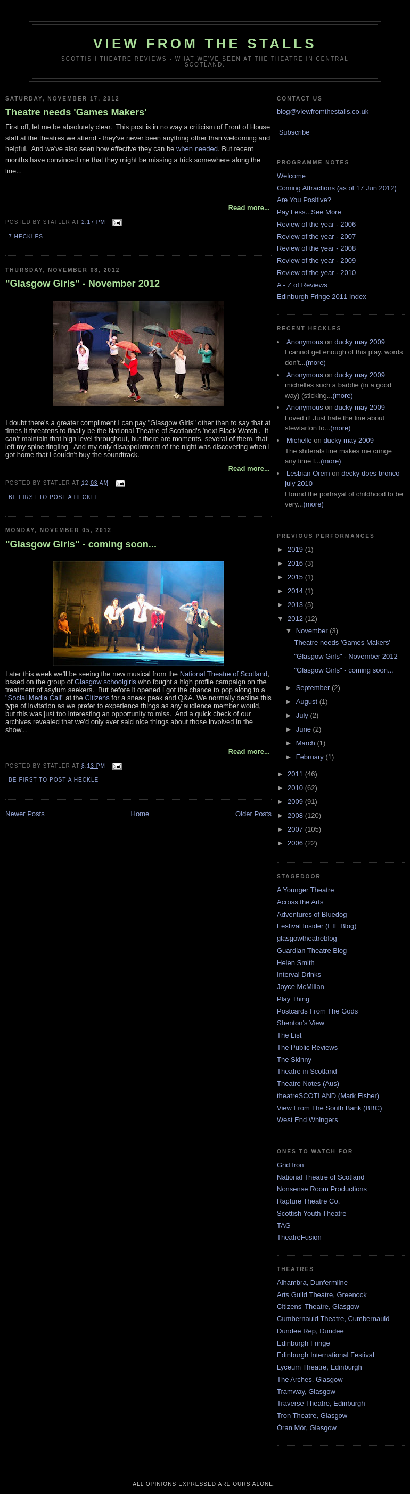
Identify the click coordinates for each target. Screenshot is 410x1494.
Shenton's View (300, 1023)
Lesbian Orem (308, 473)
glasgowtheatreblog (307, 938)
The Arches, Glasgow (310, 1379)
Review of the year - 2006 (316, 224)
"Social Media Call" (34, 698)
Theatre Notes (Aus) (308, 1084)
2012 (296, 618)
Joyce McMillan (300, 987)
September (314, 688)
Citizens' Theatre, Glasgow (318, 1306)
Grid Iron (290, 1165)
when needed (197, 149)
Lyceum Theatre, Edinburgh (319, 1367)
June (304, 729)
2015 (296, 577)
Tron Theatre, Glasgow (312, 1416)
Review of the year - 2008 (316, 248)
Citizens (97, 698)
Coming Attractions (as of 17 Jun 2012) (337, 188)
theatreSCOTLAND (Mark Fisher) (328, 1096)
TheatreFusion (299, 1237)
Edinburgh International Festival (325, 1355)
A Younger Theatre (305, 890)
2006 (296, 843)
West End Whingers (307, 1120)
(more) (316, 363)
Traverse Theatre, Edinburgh (321, 1403)
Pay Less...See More (309, 212)
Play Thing (293, 999)
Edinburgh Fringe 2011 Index (321, 297)
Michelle (299, 440)
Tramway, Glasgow (306, 1392)
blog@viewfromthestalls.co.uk (322, 111)
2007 (296, 829)
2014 (296, 591)
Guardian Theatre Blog (312, 950)
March (306, 743)
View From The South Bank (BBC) (329, 1108)
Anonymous (304, 342)
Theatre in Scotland (307, 1071)
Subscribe (294, 132)
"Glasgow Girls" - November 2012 (82, 283)
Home (140, 814)
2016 (296, 563)
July (303, 715)
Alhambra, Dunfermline (312, 1282)
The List (289, 1035)
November (313, 631)
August (307, 702)
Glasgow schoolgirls (105, 682)
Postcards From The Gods (317, 1011)
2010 (296, 788)
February (311, 757)
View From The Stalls (205, 44)
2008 (296, 815)
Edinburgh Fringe (303, 1343)
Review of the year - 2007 (316, 236)
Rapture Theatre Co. (308, 1201)
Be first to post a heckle (54, 497)
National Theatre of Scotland (224, 674)
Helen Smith (296, 963)
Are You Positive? (304, 200)
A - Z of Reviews (302, 285)
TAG (284, 1226)
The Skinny (294, 1060)
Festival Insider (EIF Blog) (317, 926)
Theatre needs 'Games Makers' (75, 112)
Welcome (291, 176)
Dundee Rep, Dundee (310, 1331)
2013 (296, 605)
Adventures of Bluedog (312, 914)
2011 (296, 774)
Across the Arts (300, 902)
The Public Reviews (307, 1047)
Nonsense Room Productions (322, 1189)
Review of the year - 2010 (316, 273)
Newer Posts (25, 814)
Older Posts (253, 814)
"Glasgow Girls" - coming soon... (81, 544)
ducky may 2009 (359, 342)
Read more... (249, 208)
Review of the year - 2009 (316, 260)
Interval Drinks (299, 974)
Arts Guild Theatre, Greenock (322, 1295)
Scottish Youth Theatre (312, 1213)
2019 (296, 549)
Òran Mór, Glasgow (307, 1428)
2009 (296, 802)
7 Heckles (26, 236)
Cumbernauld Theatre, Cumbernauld (333, 1319)
